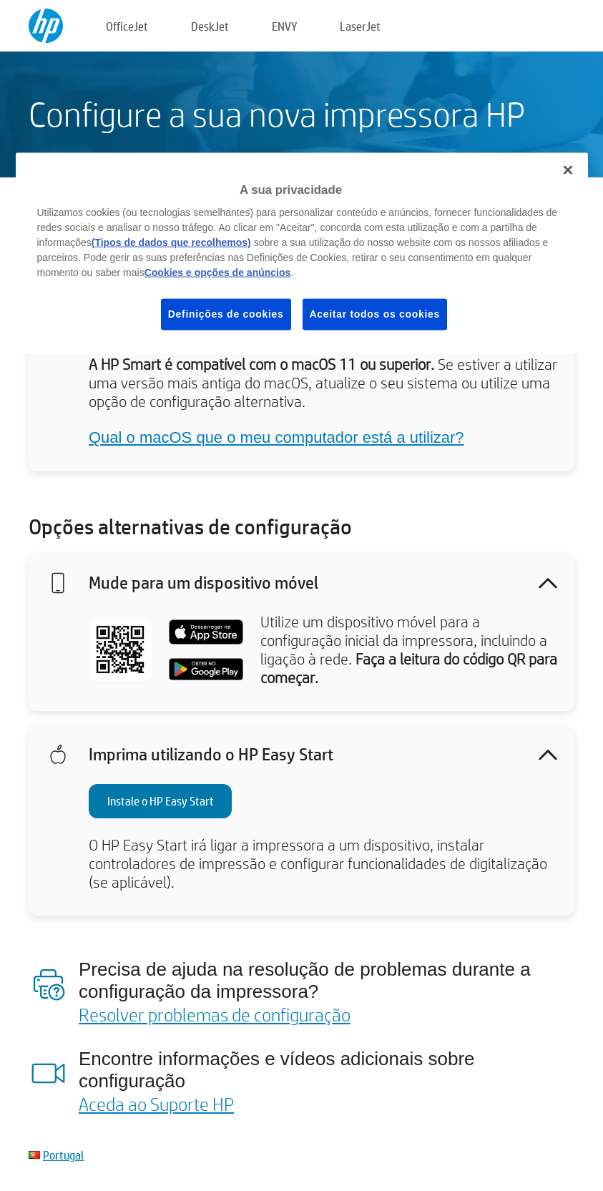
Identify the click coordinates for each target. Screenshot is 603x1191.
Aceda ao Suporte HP (156, 1103)
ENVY (284, 26)
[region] (302, 252)
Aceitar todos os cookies (375, 314)
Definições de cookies (226, 314)
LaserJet (360, 26)
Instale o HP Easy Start (160, 801)
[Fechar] (568, 169)
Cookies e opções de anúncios (217, 272)
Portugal (63, 1155)
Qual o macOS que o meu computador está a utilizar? (276, 437)
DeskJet (210, 26)
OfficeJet (127, 26)
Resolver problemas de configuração (214, 1014)
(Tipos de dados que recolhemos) (171, 242)
